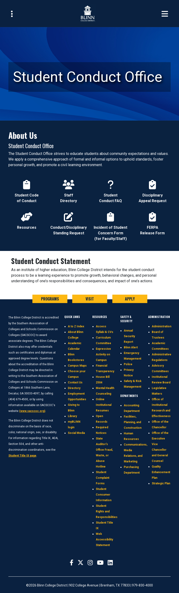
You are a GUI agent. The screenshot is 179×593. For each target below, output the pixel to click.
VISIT (90, 299)
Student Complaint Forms (102, 478)
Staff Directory (68, 187)
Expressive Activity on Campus (103, 354)
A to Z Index (76, 326)
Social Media (76, 433)
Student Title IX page (22, 455)
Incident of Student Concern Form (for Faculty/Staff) (110, 222)
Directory (74, 388)
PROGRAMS (50, 299)
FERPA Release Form (152, 219)
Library (72, 416)
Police (128, 364)
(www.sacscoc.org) (32, 411)
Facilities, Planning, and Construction (132, 422)
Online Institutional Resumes (103, 405)
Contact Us (75, 382)
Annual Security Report (129, 336)
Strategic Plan (161, 483)
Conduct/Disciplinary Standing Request (68, 219)
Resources (26, 219)
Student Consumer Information (103, 494)
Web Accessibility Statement (104, 539)
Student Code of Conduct (27, 187)
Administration (161, 326)
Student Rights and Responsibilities (106, 511)
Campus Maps (77, 365)
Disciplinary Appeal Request (152, 187)
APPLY (130, 299)
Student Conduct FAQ (110, 187)
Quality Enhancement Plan (161, 472)
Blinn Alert (131, 347)
